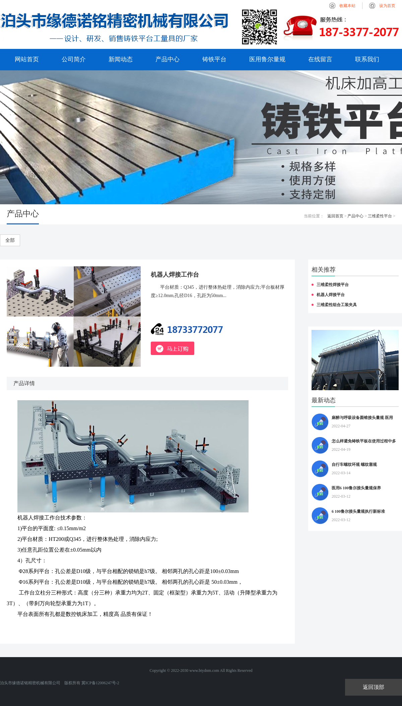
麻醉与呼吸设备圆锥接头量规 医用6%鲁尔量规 (362, 418)
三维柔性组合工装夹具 (337, 304)
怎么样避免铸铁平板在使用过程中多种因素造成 (364, 442)
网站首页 (27, 59)
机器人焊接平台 (331, 294)
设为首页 (387, 5)
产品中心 (167, 59)
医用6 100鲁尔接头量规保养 (356, 488)
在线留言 (320, 59)
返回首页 (335, 216)
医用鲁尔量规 (267, 59)
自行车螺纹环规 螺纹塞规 (354, 464)
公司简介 (74, 59)
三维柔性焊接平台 (333, 284)
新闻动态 (121, 59)
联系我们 (367, 59)
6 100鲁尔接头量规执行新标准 (358, 511)
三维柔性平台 (380, 216)
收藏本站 (347, 5)
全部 (10, 240)
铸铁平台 (214, 59)
